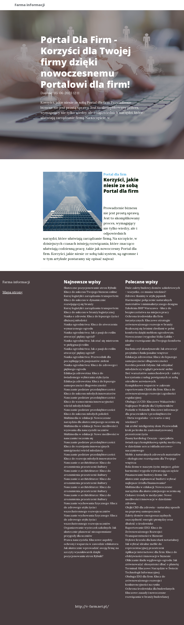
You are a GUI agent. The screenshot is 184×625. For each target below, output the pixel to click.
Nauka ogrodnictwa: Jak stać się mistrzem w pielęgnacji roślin (91, 342)
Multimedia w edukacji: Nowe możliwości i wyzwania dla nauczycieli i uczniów (91, 428)
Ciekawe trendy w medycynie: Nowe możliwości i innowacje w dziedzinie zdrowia (148, 499)
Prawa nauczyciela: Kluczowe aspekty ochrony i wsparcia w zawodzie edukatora (91, 542)
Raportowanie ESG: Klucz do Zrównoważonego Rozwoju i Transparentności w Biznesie (144, 531)
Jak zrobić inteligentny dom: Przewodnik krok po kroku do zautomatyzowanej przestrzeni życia (151, 430)
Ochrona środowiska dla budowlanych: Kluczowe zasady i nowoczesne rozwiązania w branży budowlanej (150, 592)
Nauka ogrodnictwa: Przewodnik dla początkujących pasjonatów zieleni (87, 359)
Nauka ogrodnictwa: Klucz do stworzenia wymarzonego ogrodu (90, 326)
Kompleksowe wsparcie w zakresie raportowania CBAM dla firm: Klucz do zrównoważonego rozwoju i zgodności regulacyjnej (150, 391)
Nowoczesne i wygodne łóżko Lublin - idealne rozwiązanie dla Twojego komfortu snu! (153, 340)
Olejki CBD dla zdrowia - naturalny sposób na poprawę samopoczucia (152, 509)
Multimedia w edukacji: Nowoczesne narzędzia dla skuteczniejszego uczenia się (91, 420)
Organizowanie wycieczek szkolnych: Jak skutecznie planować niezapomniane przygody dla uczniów (90, 531)
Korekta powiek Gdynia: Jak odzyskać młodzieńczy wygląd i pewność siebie (149, 367)
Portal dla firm (114, 174)
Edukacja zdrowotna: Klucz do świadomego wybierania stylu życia (86, 375)
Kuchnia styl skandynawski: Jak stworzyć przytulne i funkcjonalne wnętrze (151, 351)
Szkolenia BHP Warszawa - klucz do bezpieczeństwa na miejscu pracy (148, 310)
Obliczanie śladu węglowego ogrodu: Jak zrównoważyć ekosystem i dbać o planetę (152, 562)
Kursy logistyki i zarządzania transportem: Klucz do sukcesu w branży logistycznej (91, 310)
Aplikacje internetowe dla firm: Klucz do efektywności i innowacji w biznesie (151, 554)
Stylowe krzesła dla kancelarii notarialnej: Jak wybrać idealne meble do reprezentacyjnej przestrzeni (152, 544)
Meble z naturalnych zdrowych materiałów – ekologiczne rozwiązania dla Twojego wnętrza (153, 458)
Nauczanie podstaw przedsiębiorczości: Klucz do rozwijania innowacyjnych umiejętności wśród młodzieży (89, 446)
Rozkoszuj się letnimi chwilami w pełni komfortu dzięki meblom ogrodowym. (149, 330)
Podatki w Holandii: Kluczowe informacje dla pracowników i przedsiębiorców (151, 411)
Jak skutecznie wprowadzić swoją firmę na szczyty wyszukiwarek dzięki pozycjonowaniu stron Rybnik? (91, 552)
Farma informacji (32, 5)
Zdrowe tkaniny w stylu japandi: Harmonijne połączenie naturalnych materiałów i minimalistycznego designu (151, 300)
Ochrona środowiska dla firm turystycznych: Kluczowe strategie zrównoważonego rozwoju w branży (149, 320)
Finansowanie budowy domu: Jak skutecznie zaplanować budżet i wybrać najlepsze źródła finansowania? (150, 479)
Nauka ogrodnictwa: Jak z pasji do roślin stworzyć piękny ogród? (90, 334)
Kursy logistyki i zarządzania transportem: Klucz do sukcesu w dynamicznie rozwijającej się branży (91, 300)
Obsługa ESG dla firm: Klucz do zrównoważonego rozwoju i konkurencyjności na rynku (145, 580)
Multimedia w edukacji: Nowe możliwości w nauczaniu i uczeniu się (91, 436)
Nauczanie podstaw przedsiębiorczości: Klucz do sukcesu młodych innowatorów (90, 391)
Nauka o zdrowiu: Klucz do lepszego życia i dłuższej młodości (91, 318)
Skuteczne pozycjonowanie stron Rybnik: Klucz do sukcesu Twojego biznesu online (90, 290)
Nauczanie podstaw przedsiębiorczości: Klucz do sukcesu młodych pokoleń (89, 411)
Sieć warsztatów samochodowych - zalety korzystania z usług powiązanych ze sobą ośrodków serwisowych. (152, 377)
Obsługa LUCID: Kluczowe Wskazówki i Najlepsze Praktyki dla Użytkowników (150, 403)
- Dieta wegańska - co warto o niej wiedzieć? (147, 420)
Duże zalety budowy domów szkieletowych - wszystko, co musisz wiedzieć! (152, 290)
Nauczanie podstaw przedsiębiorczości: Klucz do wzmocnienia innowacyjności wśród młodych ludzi (89, 401)
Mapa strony (13, 292)
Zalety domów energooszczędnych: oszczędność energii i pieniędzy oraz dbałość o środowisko (149, 519)
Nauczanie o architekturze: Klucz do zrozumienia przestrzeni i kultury (87, 464)
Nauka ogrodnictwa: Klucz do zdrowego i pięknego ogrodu (90, 367)
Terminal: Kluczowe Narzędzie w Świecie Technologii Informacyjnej (151, 570)
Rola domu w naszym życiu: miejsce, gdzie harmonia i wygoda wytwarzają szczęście (152, 468)
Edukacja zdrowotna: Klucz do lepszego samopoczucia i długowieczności (89, 383)
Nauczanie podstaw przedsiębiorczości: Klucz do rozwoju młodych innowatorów (90, 456)
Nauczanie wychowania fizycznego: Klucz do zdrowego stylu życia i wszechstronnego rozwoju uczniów (90, 507)
